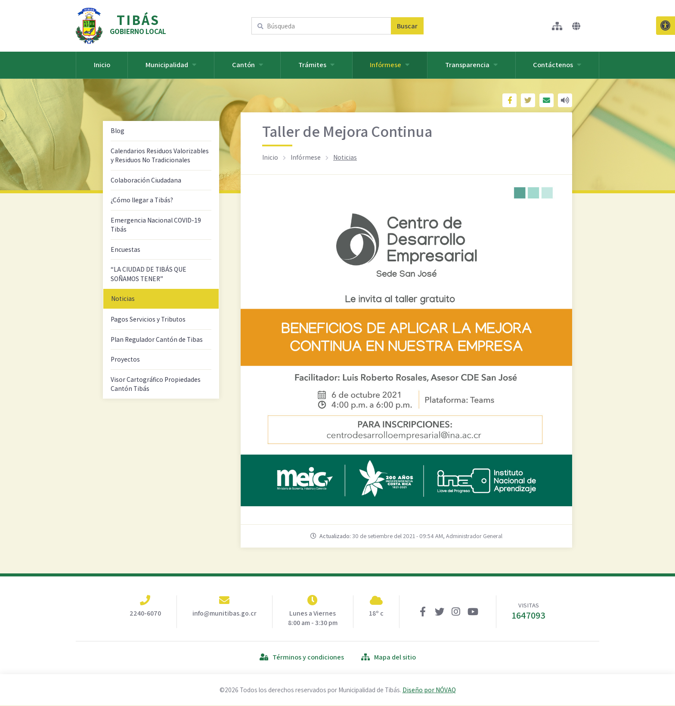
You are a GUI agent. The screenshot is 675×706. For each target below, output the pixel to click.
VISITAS (528, 612)
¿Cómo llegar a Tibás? (142, 199)
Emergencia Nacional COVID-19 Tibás (156, 225)
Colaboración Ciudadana (146, 180)
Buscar (407, 26)
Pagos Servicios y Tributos (148, 319)
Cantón (247, 64)
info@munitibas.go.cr (224, 613)
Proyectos (125, 359)
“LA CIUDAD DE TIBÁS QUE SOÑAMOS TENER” (148, 274)
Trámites (316, 64)
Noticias (123, 298)
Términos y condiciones (302, 657)
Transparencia (471, 64)
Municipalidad (171, 64)
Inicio (102, 64)
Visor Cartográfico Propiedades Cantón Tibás (156, 384)
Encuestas (125, 249)
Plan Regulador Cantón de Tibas (157, 339)
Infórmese (389, 64)
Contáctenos (557, 64)
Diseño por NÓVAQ (429, 690)
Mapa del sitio (388, 657)
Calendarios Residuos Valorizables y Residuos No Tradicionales (160, 155)
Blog (117, 130)
